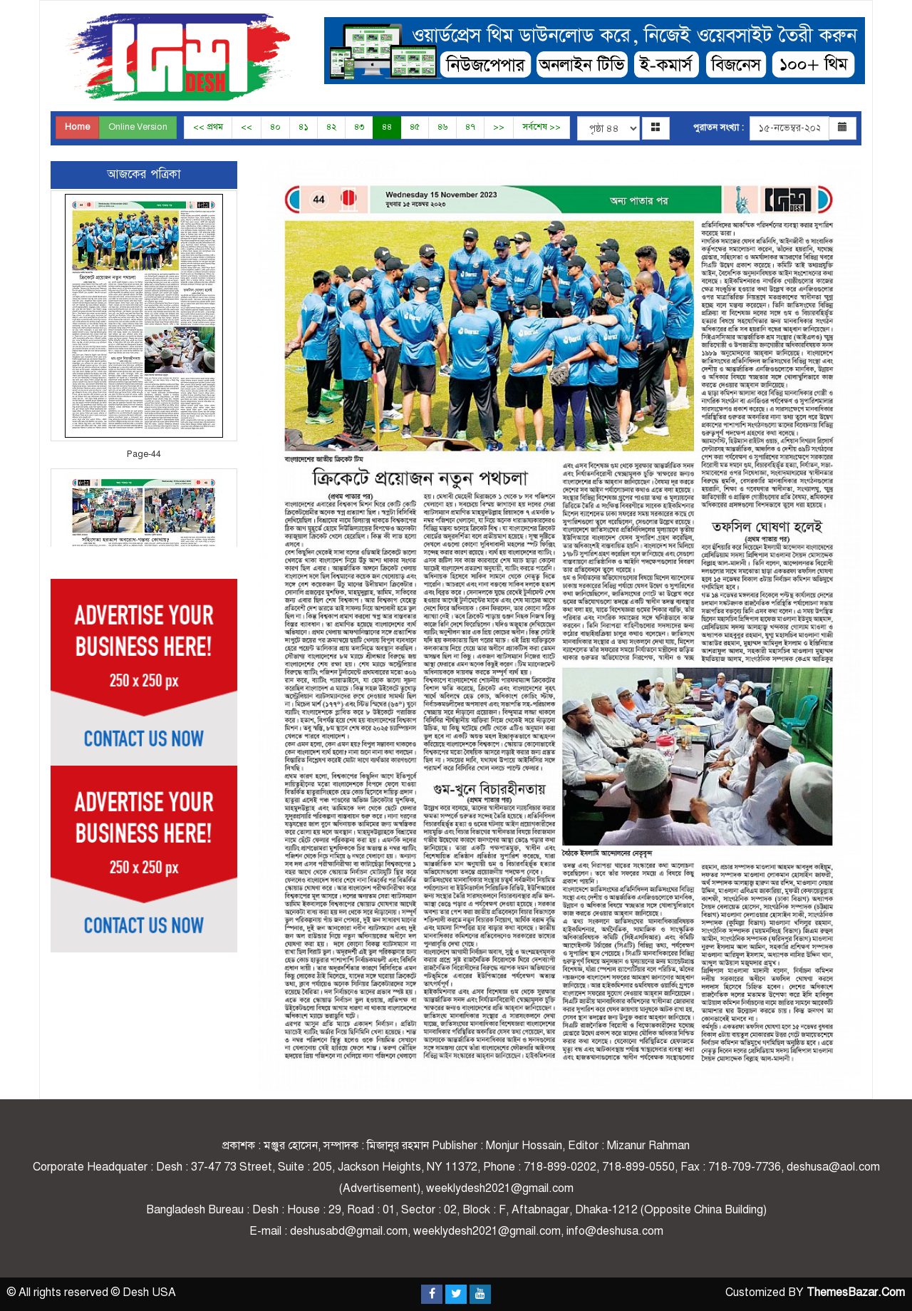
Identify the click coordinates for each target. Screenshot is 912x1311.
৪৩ (359, 127)
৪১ (304, 127)
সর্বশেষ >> (541, 127)
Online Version (137, 127)
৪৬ (442, 127)
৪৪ (387, 127)
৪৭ (470, 127)
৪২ (331, 127)
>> (498, 127)
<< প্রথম (208, 127)
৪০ (275, 127)
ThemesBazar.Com (856, 1292)
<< (246, 127)
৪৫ (415, 127)
